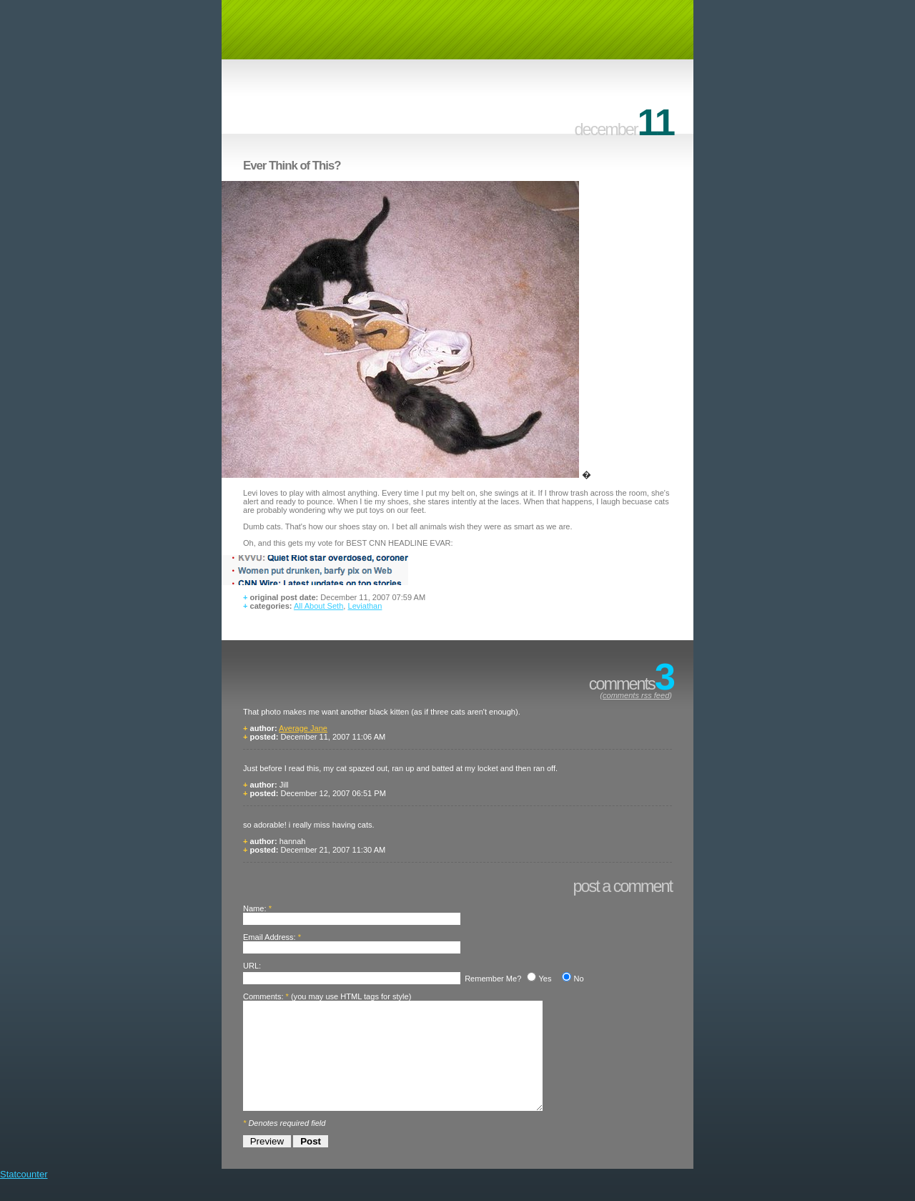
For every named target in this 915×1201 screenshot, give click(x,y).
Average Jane (303, 728)
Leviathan (364, 606)
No (578, 978)
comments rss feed (636, 695)
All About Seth (318, 606)
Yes (544, 978)
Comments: (263, 996)
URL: (252, 965)
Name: (255, 908)
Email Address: (269, 937)
